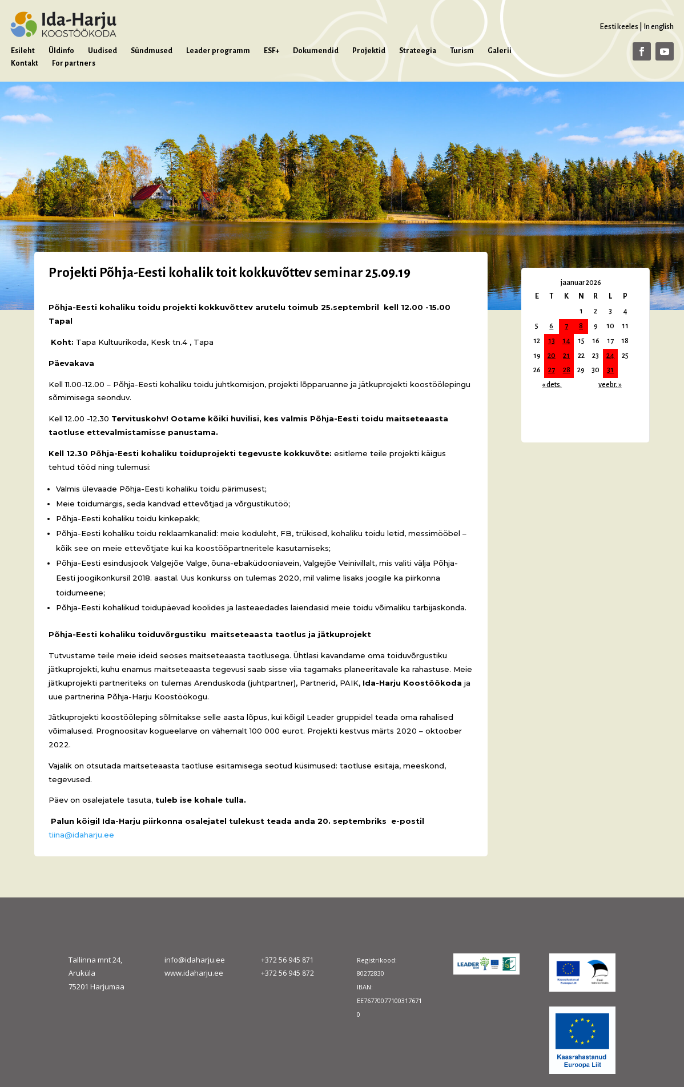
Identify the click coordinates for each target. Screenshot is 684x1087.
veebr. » (610, 385)
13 (551, 341)
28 (566, 370)
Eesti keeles (618, 26)
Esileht (23, 51)
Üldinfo (61, 51)
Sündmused (151, 51)
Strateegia (417, 51)
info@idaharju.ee (194, 960)
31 (610, 370)
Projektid (368, 51)
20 (552, 356)
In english (658, 26)
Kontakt (24, 63)
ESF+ (271, 51)
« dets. (552, 385)
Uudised (102, 51)
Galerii (500, 51)
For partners (73, 63)
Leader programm (218, 51)
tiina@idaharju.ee (81, 834)
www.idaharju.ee (193, 973)
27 (551, 370)
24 (610, 356)
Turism (462, 51)
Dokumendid (316, 51)
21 (566, 356)
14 (566, 341)
